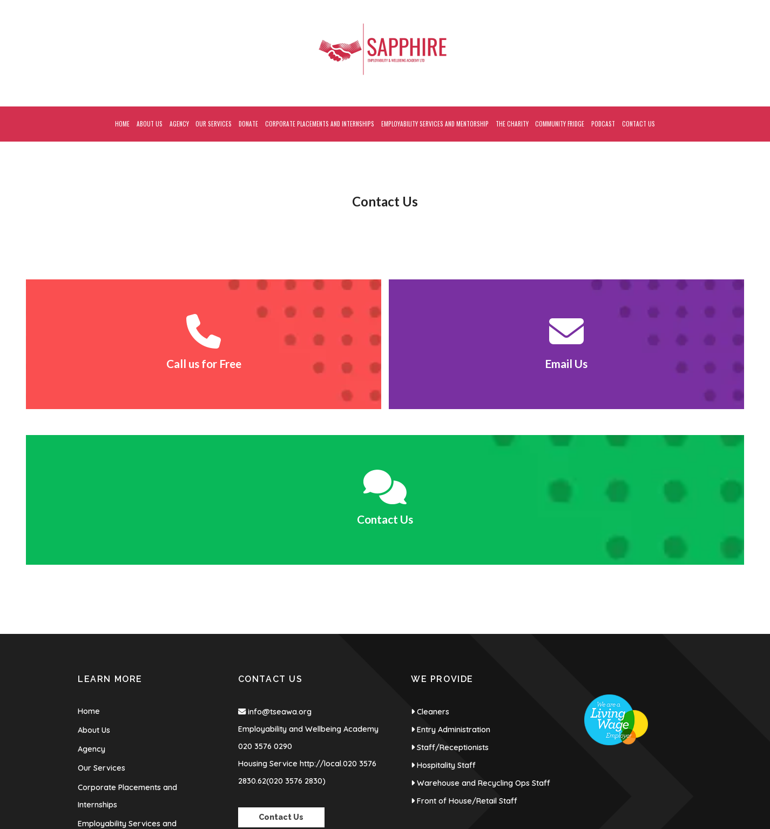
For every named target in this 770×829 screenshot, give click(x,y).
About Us (94, 574)
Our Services (101, 612)
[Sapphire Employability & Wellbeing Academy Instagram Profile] (732, 5)
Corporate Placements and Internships (127, 640)
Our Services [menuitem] (213, 123)
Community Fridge (111, 723)
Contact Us (97, 742)
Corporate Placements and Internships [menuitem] (319, 123)
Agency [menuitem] (179, 123)
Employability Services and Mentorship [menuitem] (435, 123)
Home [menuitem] (122, 123)
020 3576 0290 (265, 591)
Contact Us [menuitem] (638, 123)
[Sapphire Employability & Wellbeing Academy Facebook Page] (710, 5)
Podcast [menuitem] (603, 123)
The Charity (99, 704)
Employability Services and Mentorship (127, 676)
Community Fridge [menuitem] (559, 123)
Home (89, 555)
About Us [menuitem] (150, 123)
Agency (91, 593)
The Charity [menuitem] (512, 123)
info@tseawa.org (280, 556)
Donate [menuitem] (248, 123)
